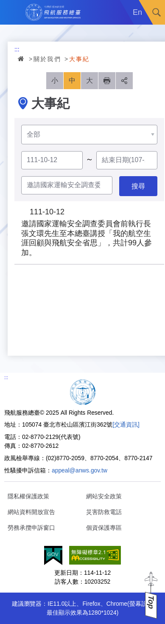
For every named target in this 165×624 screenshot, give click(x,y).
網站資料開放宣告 (31, 512)
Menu (12, 12)
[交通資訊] (126, 424)
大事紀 (79, 59)
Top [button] (151, 602)
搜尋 (156, 12)
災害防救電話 (104, 512)
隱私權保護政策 (28, 496)
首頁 (21, 58)
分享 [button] (124, 80)
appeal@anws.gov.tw (79, 470)
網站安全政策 (104, 496)
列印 (106, 80)
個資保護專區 (104, 527)
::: (17, 49)
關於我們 (48, 59)
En (137, 12)
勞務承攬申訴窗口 (31, 527)
